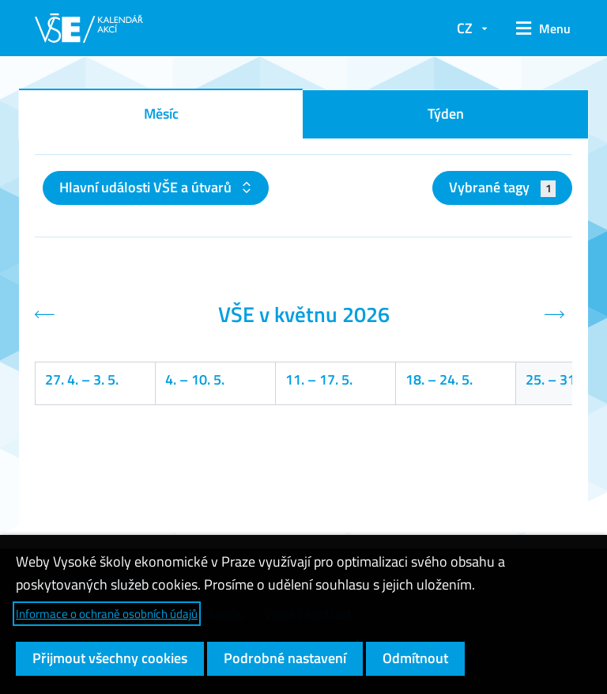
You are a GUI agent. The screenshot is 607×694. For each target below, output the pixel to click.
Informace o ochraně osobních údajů (107, 614)
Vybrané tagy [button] (502, 187)
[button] (537, 28)
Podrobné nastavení (285, 658)
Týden (446, 113)
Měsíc (161, 113)
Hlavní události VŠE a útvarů (147, 187)
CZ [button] (465, 28)
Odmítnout (415, 658)
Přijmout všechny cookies (109, 658)
